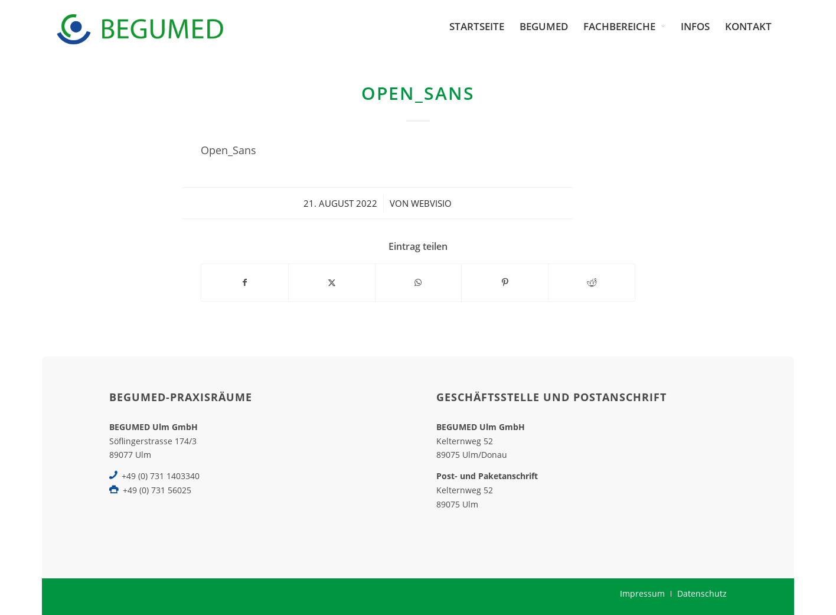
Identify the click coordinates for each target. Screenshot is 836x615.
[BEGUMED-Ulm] (140, 26)
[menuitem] (477, 26)
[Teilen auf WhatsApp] (418, 282)
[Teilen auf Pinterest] (505, 282)
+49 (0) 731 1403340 (161, 475)
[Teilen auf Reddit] (591, 282)
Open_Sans (228, 149)
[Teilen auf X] (332, 282)
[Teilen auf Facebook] (244, 282)
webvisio (431, 203)
